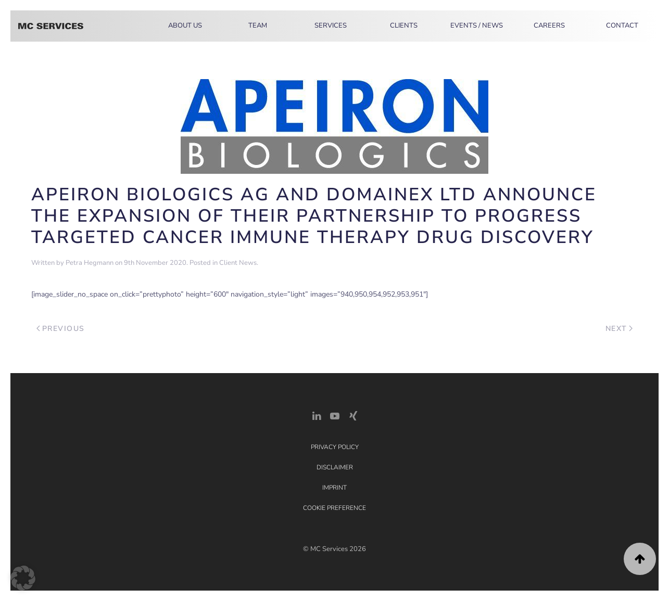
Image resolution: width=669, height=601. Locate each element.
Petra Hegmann (89, 262)
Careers (549, 25)
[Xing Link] (353, 415)
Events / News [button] (476, 25)
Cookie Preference (334, 508)
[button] (640, 559)
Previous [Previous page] (60, 329)
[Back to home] (50, 26)
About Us (185, 25)
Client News (238, 262)
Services (330, 25)
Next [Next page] (619, 329)
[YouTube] (335, 415)
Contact (622, 25)
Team (257, 25)
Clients (404, 25)
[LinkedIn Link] (316, 415)
